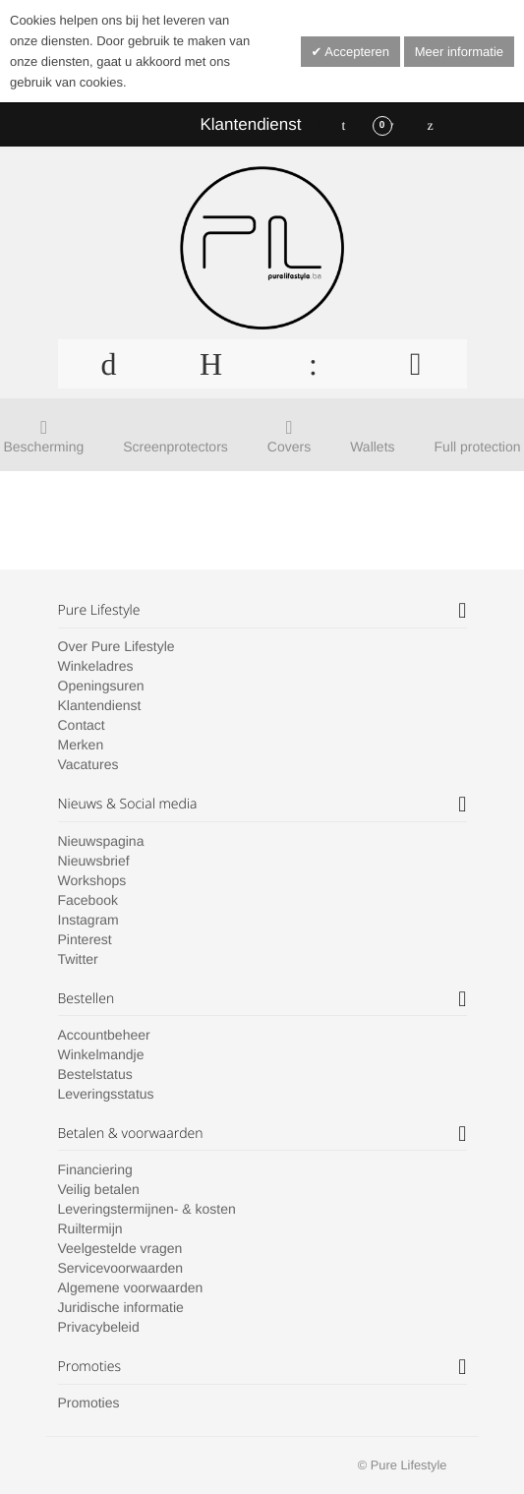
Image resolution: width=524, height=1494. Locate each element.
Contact (81, 725)
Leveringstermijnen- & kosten (147, 1209)
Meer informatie (459, 51)
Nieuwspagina (101, 841)
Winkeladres (96, 666)
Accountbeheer (104, 1035)
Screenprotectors (175, 446)
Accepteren (355, 51)
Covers (289, 446)
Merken (81, 744)
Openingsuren (101, 685)
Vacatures (88, 764)
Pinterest (85, 939)
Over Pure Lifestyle (116, 646)
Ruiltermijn (90, 1228)
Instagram (88, 919)
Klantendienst (250, 124)
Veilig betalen (99, 1189)
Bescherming (44, 446)
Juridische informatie (121, 1307)
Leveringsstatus (106, 1094)
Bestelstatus (95, 1074)
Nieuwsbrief (94, 860)
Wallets (372, 446)
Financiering (95, 1169)
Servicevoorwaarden (121, 1268)
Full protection (478, 446)
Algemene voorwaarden (131, 1287)
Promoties (89, 1402)
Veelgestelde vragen (120, 1248)
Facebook (88, 900)
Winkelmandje (101, 1054)
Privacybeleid (99, 1327)
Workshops (92, 880)
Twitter (78, 959)
